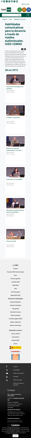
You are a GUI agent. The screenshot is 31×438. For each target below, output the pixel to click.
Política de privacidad (18, 373)
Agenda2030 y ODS (15, 295)
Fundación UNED (15, 282)
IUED (15, 288)
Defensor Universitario (15, 325)
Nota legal (15, 376)
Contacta (15, 366)
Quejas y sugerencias (15, 322)
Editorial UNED (15, 340)
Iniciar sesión (25, 4)
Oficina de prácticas (15, 315)
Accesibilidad (16, 370)
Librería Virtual (15, 337)
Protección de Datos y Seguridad (18, 384)
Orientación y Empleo (15, 312)
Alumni (15, 343)
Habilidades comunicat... (20, 19)
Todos (10, 19)
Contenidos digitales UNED (15, 319)
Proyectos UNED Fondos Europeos (15, 272)
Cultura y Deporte (15, 333)
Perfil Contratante (15, 292)
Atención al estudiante (15, 305)
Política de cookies (17, 380)
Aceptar (15, 436)
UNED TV (4, 19)
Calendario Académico (15, 302)
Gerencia (15, 268)
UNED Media (15, 285)
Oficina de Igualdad (15, 278)
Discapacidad (15, 308)
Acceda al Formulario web (15, 399)
